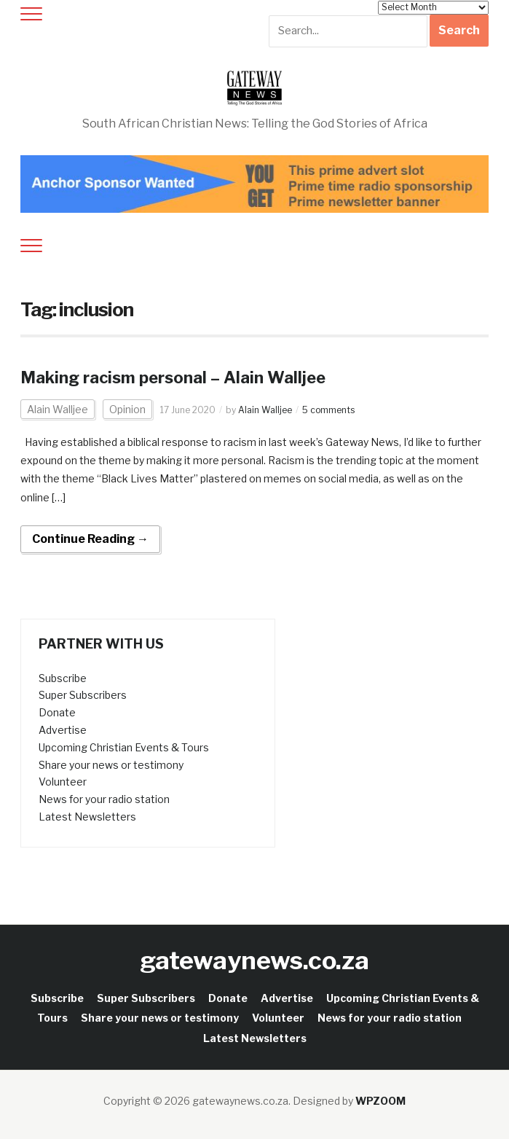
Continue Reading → (90, 539)
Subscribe (63, 678)
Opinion (127, 409)
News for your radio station (104, 799)
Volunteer (63, 781)
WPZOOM (380, 1101)
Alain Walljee (57, 409)
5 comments (328, 409)
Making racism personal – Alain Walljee (172, 377)
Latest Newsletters (87, 816)
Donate (57, 712)
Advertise (63, 730)
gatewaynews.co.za (254, 960)
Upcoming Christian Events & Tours (124, 747)
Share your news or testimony (111, 765)
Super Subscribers (83, 695)
